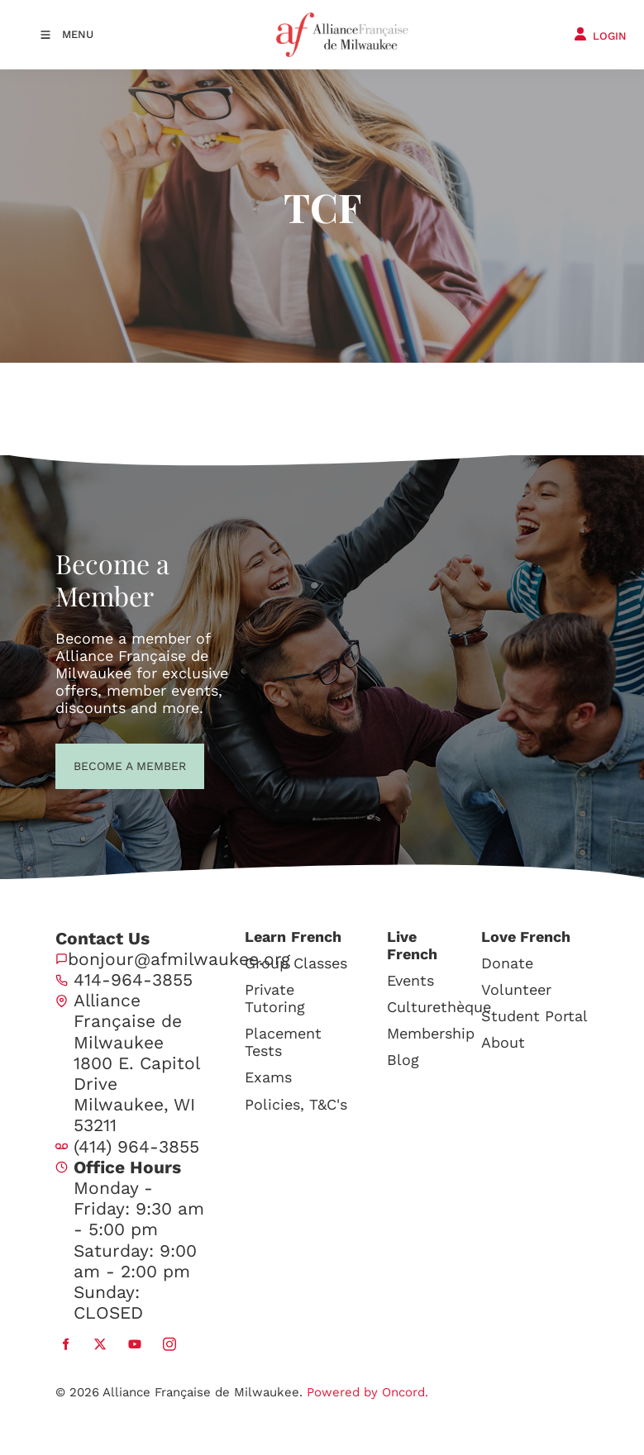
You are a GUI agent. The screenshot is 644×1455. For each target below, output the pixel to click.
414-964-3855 (133, 979)
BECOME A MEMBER (99, 764)
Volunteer (516, 989)
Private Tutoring (275, 998)
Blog (403, 1059)
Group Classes (296, 963)
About (503, 1042)
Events (410, 980)
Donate (507, 963)
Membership (431, 1033)
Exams (268, 1077)
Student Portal (534, 1016)
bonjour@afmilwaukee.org (179, 959)
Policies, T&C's (296, 1104)
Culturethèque (439, 1006)
